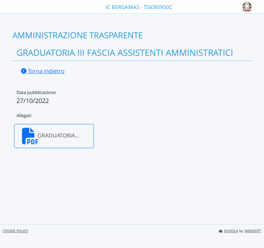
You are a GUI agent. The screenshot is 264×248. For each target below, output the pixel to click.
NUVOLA (228, 231)
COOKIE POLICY (15, 231)
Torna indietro (43, 71)
